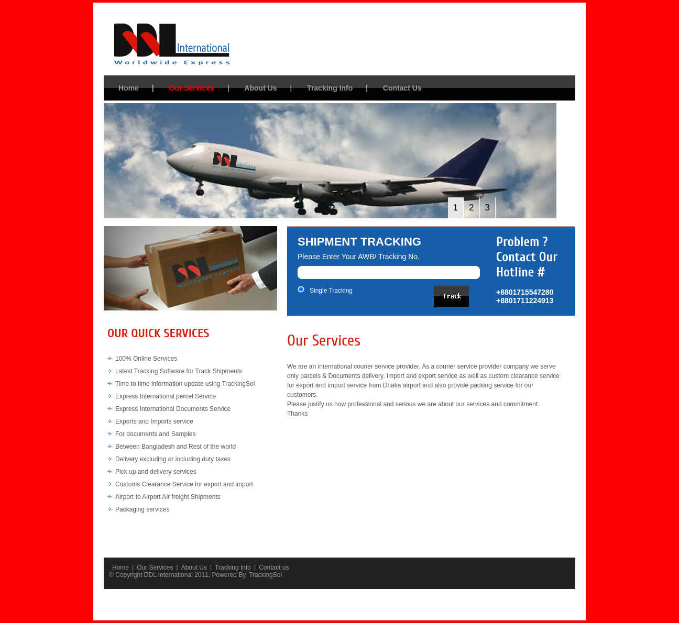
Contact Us (402, 88)
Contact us (274, 567)
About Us (260, 88)
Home (128, 88)
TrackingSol (265, 574)
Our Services (191, 88)
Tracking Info (330, 88)
